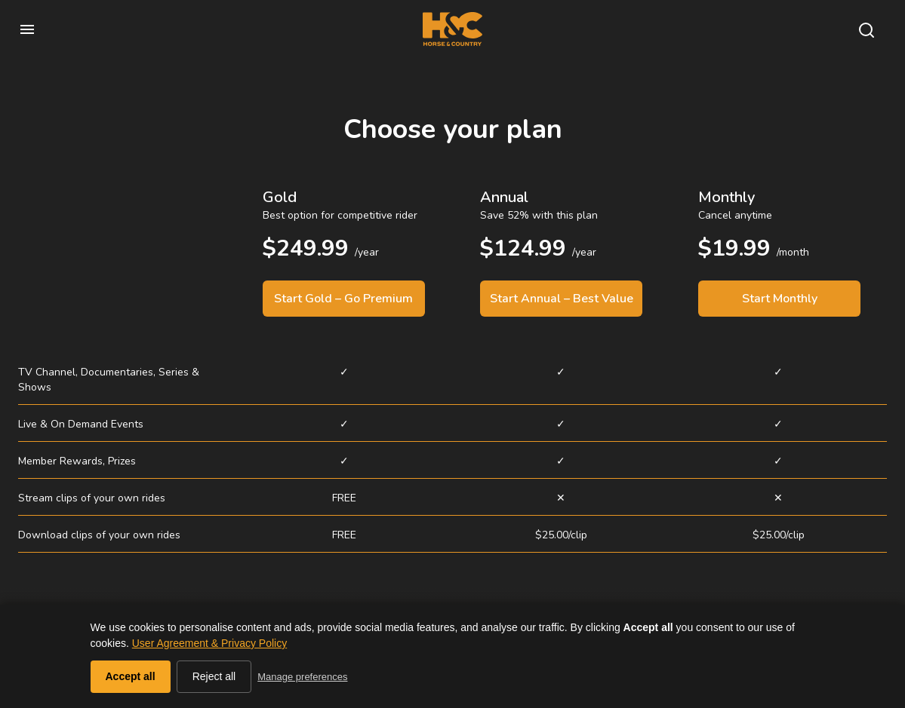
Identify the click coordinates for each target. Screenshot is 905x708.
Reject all (214, 676)
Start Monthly (779, 298)
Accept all (130, 676)
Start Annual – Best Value (561, 298)
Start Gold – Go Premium (343, 298)
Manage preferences (302, 676)
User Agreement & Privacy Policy (209, 643)
